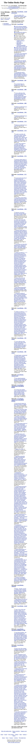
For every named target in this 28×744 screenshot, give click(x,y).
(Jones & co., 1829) (20, 617)
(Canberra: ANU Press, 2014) (20, 75)
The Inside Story (22, 737)
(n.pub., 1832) (20, 534)
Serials (14, 735)
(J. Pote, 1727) (20, 186)
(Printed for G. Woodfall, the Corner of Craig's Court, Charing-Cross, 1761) (20, 147)
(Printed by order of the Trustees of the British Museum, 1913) (20, 54)
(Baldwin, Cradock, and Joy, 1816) (20, 427)
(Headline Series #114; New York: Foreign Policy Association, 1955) (20, 27)
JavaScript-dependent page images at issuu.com (22, 46)
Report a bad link (16, 731)
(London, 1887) (20, 379)
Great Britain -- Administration (17, 375)
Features (11, 737)
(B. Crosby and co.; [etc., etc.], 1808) (20, 664)
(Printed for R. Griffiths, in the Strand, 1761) (20, 280)
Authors (16, 734)
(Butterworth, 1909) (20, 636)
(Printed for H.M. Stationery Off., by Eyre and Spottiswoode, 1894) (20, 716)
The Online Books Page (14, 2)
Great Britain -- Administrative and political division (17, 386)
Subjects (24, 734)
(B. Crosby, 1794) (20, 392)
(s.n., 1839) (20, 438)
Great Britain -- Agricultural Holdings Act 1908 (18, 629)
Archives (16, 737)
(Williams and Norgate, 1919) (20, 418)
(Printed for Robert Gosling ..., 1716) (20, 518)
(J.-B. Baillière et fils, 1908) (20, 669)
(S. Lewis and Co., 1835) (20, 499)
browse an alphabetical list (12, 8)
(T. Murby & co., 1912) (20, 404)
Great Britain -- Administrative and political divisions (17, 400)
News (7, 737)
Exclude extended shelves (14, 6)
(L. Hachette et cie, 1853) (19, 84)
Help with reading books (6, 731)
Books (3, 737)
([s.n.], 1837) (20, 461)
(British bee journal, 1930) (20, 61)
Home (2, 734)
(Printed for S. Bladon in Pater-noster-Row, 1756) (20, 200)
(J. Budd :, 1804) (20, 601)
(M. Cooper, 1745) (20, 138)
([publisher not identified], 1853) (20, 591)
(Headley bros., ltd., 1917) (20, 678)
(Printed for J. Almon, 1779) (20, 223)
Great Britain (6, 23)
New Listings (11, 734)
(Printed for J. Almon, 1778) (20, 213)
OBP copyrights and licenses (14, 742)
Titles (20, 734)
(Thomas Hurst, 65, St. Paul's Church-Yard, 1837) (20, 362)
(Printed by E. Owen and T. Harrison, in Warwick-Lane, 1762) (20, 298)
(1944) (20, 32)
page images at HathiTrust (20, 43)
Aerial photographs (7, 24)
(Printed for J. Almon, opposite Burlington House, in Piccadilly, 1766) (20, 246)
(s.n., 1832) (20, 476)
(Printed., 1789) (20, 288)
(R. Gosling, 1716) (20, 552)
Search (5, 734)
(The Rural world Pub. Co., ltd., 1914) (20, 657)
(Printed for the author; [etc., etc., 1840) (20, 696)
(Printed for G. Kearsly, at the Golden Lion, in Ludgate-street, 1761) (20, 263)
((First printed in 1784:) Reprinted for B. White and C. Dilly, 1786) (20, 566)
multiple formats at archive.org (20, 41)
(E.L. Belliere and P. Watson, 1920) (20, 16)
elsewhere (7, 19)
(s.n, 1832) (19, 449)
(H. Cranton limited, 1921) (20, 411)
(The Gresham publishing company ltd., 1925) (20, 649)
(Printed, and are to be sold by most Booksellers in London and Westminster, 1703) (20, 95)
